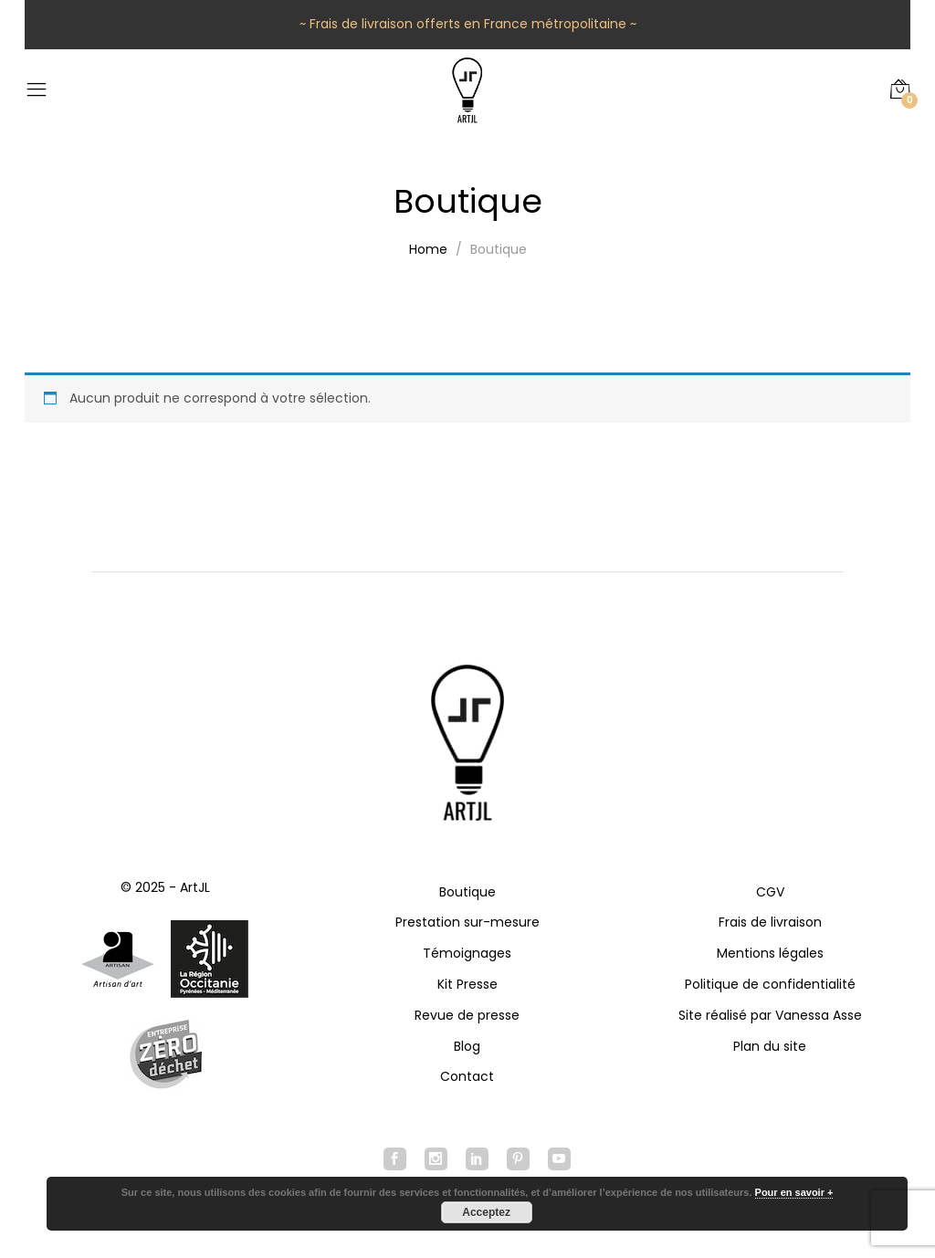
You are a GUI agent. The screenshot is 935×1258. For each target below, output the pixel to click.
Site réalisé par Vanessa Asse (770, 1015)
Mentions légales (770, 953)
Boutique (467, 892)
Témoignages (467, 953)
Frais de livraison (770, 922)
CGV (770, 892)
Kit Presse (467, 984)
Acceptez (486, 1212)
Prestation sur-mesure (467, 922)
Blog (467, 1046)
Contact (467, 1076)
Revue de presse (467, 1015)
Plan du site (769, 1046)
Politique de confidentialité (770, 984)
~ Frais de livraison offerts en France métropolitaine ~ (467, 24)
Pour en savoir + (794, 1192)
